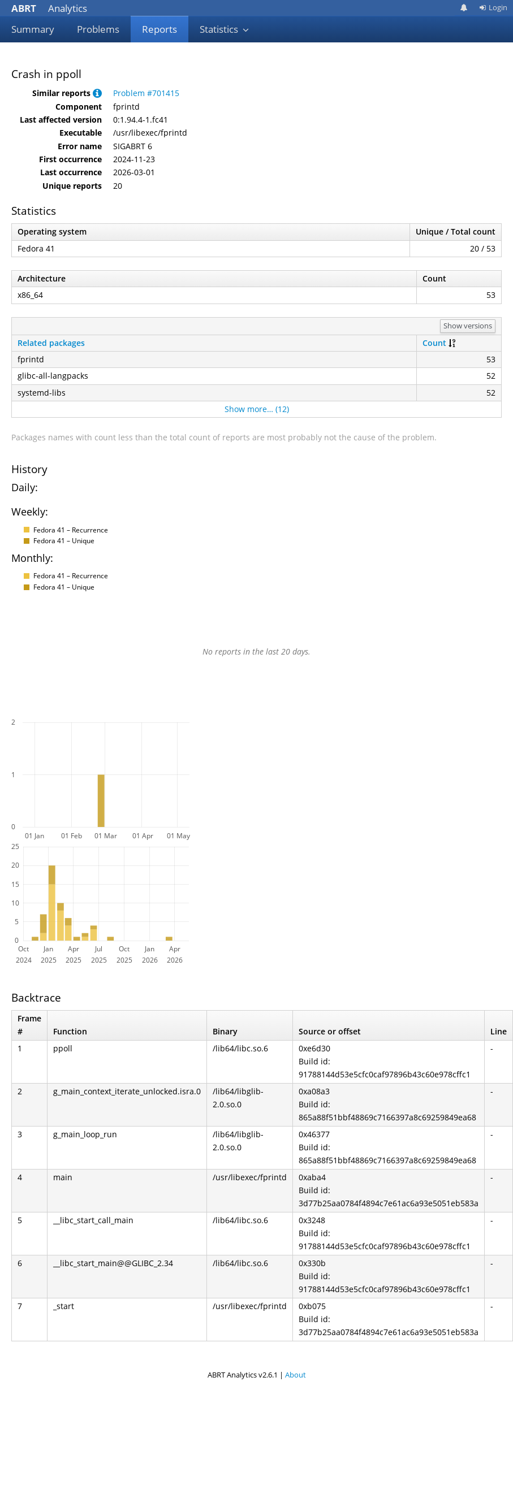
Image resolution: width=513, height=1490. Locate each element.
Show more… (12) (257, 409)
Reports (159, 29)
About (295, 1375)
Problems (98, 29)
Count (434, 342)
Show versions (467, 325)
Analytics (49, 8)
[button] (97, 93)
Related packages (51, 342)
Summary (32, 29)
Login (493, 7)
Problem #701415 (146, 93)
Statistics (224, 29)
